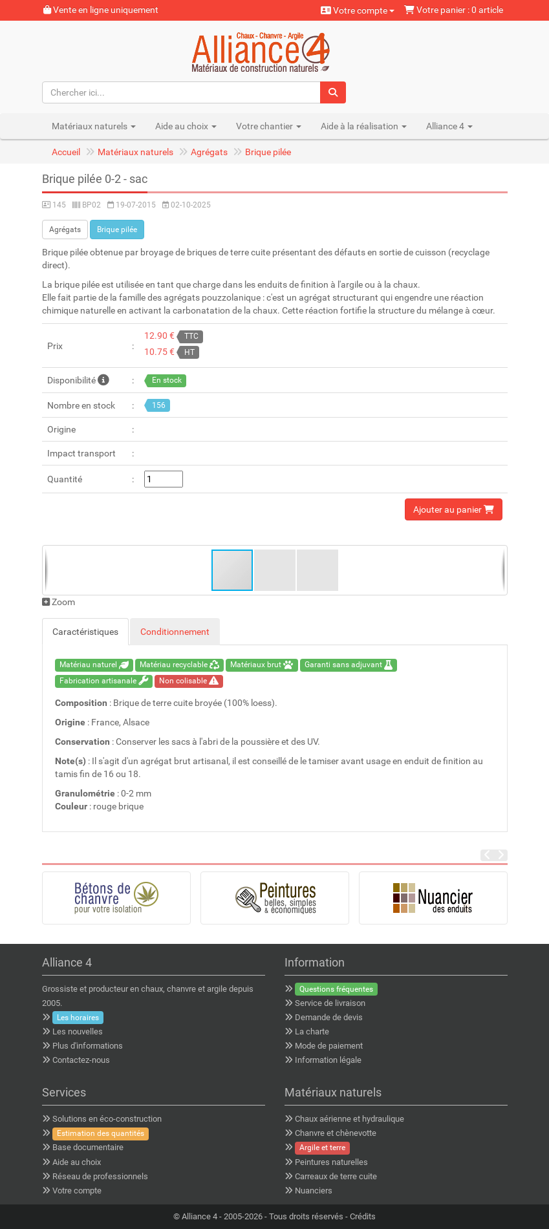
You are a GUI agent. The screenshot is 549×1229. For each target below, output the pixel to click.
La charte (312, 1031)
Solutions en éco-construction (107, 1119)
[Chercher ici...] (181, 92)
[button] (275, 570)
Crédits (363, 1216)
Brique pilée (268, 152)
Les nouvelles (77, 1031)
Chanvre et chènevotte (335, 1133)
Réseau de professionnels (100, 1176)
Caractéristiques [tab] (85, 631)
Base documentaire (88, 1147)
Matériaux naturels (135, 152)
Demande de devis (329, 1017)
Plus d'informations (87, 1046)
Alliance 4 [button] (449, 126)
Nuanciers (313, 1190)
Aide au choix (76, 1162)
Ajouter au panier (453, 509)
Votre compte (357, 10)
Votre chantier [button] (268, 126)
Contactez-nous (81, 1060)
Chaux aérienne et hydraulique (349, 1119)
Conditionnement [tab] (175, 631)
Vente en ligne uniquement (100, 10)
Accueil (66, 152)
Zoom (58, 602)
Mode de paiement (329, 1046)
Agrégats (209, 152)
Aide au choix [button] (186, 126)
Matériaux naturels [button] (94, 126)
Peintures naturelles (331, 1162)
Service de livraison (330, 1003)
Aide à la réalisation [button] (364, 126)
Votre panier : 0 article (453, 10)
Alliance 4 (199, 1216)
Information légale (328, 1060)
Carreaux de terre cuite (336, 1176)
